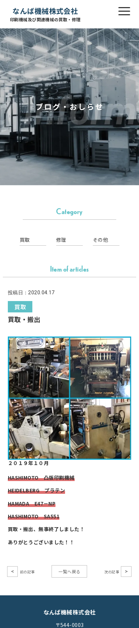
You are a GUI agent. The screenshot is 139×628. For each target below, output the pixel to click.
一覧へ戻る (69, 571)
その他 (100, 239)
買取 (25, 239)
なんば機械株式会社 (45, 14)
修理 (61, 239)
